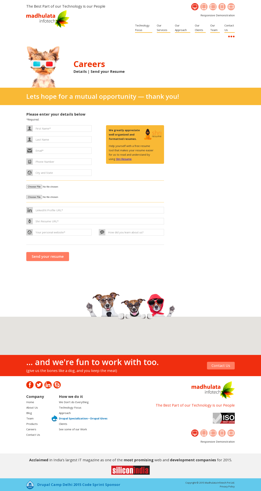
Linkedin (48, 384)
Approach (65, 413)
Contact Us (229, 28)
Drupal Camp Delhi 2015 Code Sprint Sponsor (78, 484)
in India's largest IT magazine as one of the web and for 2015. (130, 459)
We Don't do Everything (74, 402)
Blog (29, 413)
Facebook (30, 384)
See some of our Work (73, 429)
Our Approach (181, 28)
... (229, 36)
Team (30, 418)
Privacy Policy (227, 486)
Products (32, 424)
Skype (57, 384)
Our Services (162, 28)
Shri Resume (124, 159)
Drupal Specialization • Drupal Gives (83, 418)
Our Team (214, 28)
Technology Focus (142, 28)
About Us (32, 407)
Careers (31, 429)
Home (30, 402)
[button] (129, 338)
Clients (63, 424)
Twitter (39, 384)
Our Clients (199, 28)
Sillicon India (130, 470)
